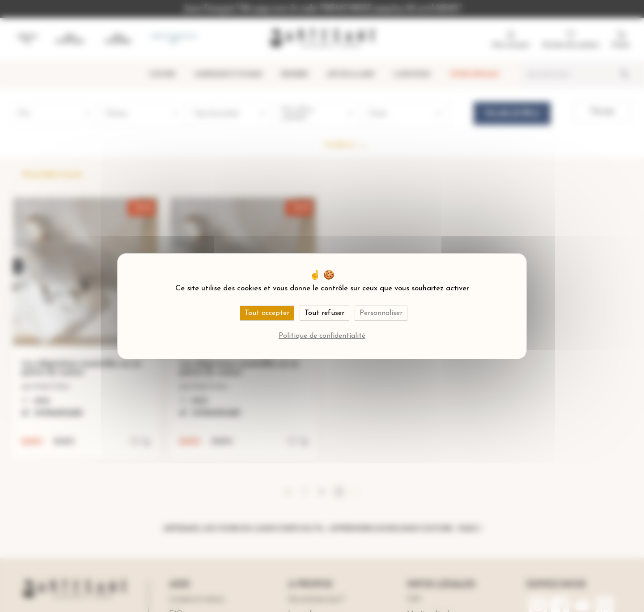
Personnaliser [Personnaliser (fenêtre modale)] (381, 313)
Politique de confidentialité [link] (322, 336)
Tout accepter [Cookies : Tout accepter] (267, 313)
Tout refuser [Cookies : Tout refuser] (324, 313)
